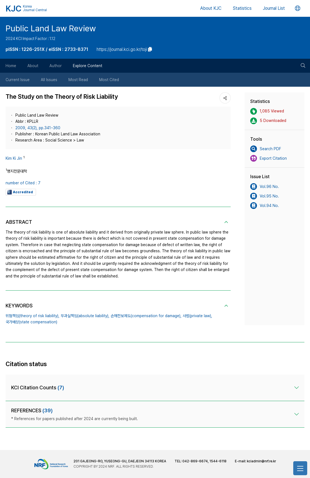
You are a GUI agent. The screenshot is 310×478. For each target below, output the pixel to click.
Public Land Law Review (51, 28)
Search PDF (265, 148)
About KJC (210, 8)
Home (11, 65)
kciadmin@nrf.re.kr (261, 461)
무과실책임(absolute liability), (85, 316)
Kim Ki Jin (14, 158)
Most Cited (109, 79)
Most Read (78, 79)
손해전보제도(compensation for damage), (146, 316)
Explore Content (87, 65)
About (32, 65)
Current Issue (18, 79)
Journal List (274, 8)
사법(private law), (197, 316)
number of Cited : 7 (23, 183)
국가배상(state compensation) (31, 322)
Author (55, 65)
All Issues (49, 79)
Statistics (242, 8)
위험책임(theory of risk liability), (32, 316)
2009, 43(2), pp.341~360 (37, 128)
